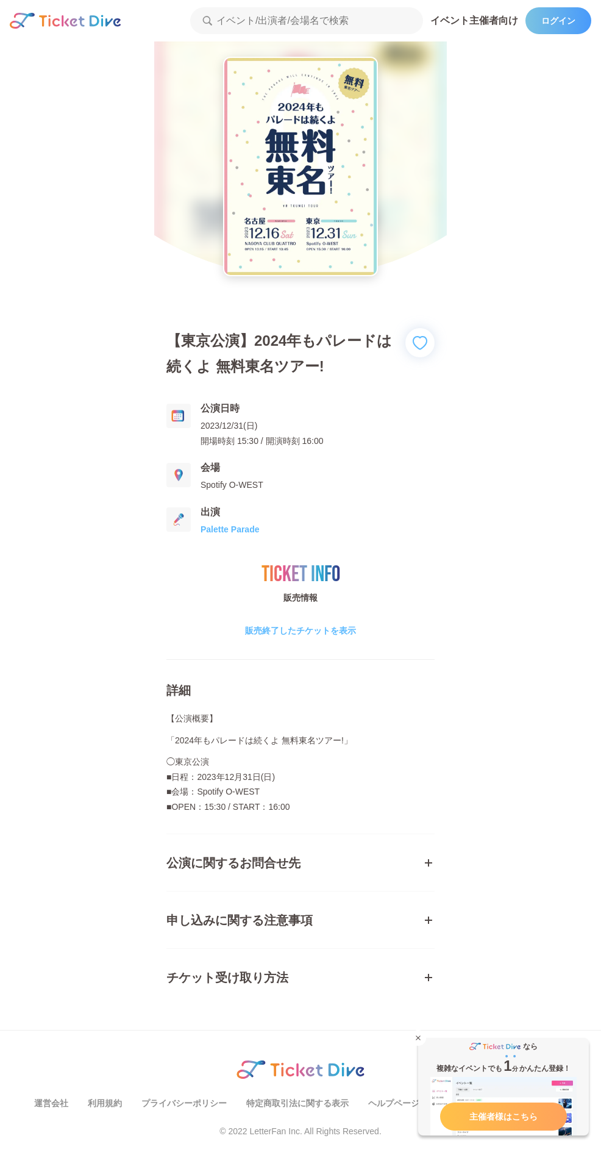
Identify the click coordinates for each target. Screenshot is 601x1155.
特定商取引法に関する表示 (297, 1103)
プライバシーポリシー (184, 1103)
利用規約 (105, 1103)
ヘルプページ (393, 1103)
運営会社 (51, 1103)
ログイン (558, 21)
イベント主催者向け (474, 20)
